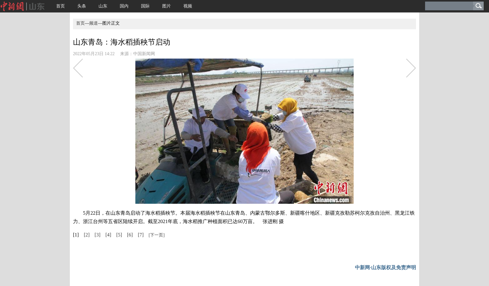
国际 (145, 6)
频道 (93, 23)
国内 (124, 6)
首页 (60, 6)
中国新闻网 (144, 53)
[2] (87, 234)
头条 (81, 6)
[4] (108, 234)
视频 (187, 6)
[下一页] (157, 235)
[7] (141, 234)
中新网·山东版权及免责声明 (385, 267)
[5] (119, 234)
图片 (166, 6)
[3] (97, 234)
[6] (130, 234)
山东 (103, 6)
